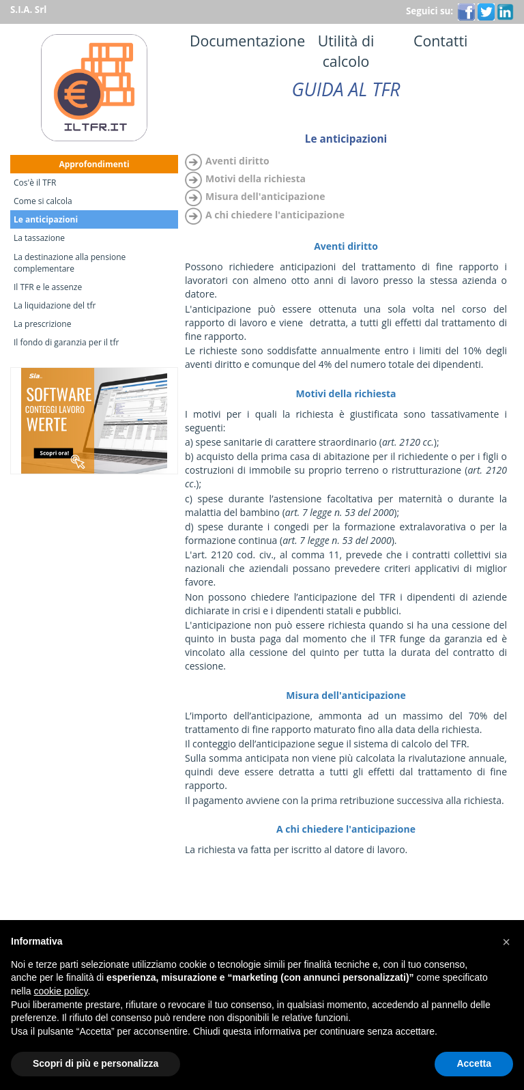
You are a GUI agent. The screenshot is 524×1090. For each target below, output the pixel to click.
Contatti (429, 41)
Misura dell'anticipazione (265, 196)
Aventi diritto (237, 160)
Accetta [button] (473, 1063)
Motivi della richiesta (255, 178)
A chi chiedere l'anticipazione (275, 214)
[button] (506, 942)
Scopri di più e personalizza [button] (95, 1063)
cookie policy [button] (60, 991)
